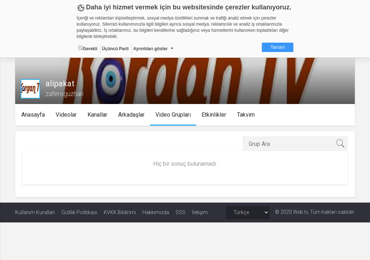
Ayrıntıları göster (150, 48)
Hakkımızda (155, 212)
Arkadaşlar (132, 114)
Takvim (246, 114)
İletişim (200, 212)
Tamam (278, 47)
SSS (180, 212)
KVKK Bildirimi (120, 212)
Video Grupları (173, 114)
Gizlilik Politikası (79, 212)
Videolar (66, 114)
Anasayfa (33, 114)
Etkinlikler (214, 114)
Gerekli (88, 48)
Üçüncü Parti (115, 48)
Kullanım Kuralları (35, 212)
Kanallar (98, 114)
